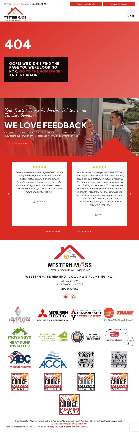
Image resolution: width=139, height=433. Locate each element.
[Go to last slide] (8, 194)
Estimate (86, 4)
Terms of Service (73, 426)
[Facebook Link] (65, 296)
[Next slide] (131, 194)
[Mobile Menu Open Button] (131, 14)
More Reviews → (54, 231)
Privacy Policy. (79, 423)
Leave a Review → (84, 231)
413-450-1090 (38, 4)
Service (118, 4)
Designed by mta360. (62, 423)
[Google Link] (73, 296)
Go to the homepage (39, 71)
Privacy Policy (54, 426)
